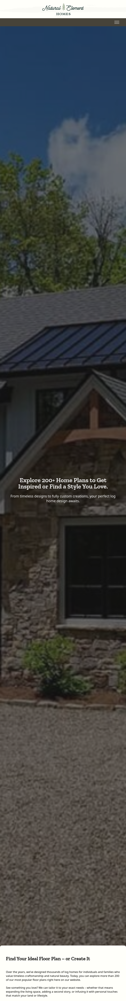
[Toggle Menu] (117, 22)
